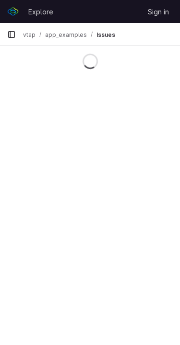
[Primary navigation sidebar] (11, 34)
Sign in (158, 12)
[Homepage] (13, 11)
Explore (40, 12)
